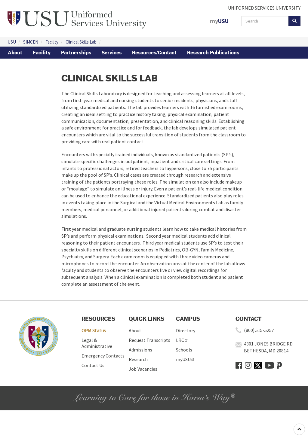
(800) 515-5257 (259, 330)
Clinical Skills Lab (81, 42)
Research (138, 359)
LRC (182, 340)
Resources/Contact (154, 52)
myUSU (185, 359)
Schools (184, 350)
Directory (185, 330)
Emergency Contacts (103, 356)
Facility (51, 42)
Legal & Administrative (97, 343)
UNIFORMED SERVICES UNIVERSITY (264, 8)
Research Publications (213, 52)
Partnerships (76, 52)
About (15, 52)
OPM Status (94, 330)
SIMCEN (30, 42)
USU (12, 42)
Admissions (140, 350)
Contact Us (93, 365)
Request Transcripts (149, 340)
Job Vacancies (143, 369)
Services (112, 52)
